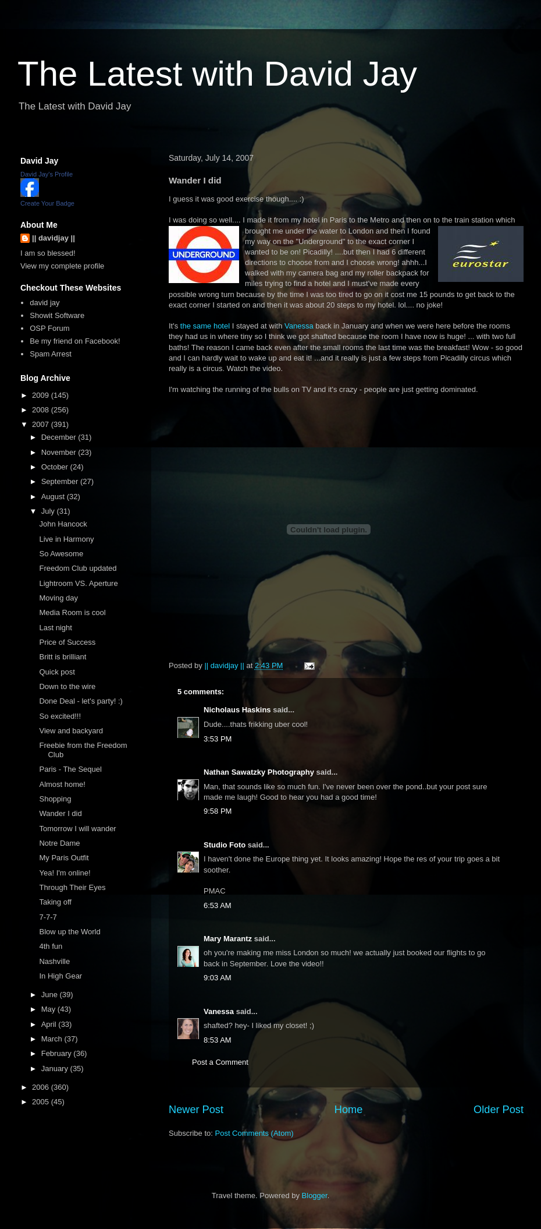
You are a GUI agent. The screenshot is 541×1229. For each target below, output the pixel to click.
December (60, 437)
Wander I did (60, 813)
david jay (44, 302)
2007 (41, 424)
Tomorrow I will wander (77, 828)
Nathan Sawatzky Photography (259, 772)
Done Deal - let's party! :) (80, 701)
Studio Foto (224, 844)
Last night (55, 627)
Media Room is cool (72, 612)
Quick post (56, 672)
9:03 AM (218, 977)
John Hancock (63, 524)
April (50, 1024)
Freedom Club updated (77, 568)
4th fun (50, 946)
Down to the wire (67, 686)
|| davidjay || (53, 238)
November (60, 452)
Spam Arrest (51, 353)
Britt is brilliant (62, 656)
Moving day (58, 598)
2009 (41, 395)
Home (348, 1109)
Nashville (54, 961)
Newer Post (196, 1109)
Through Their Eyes (72, 887)
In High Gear (60, 976)
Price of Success (67, 642)
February (57, 1053)
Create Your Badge (47, 203)
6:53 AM (218, 905)
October (55, 466)
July (49, 511)
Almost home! (62, 784)
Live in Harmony (66, 539)
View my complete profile (62, 266)
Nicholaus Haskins (237, 709)
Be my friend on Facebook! (75, 341)
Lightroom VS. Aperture (78, 583)
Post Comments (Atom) (254, 1133)
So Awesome (61, 553)
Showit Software (57, 315)
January (55, 1068)
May (49, 1009)
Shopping (55, 798)
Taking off (55, 902)
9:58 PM (218, 811)
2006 (41, 1087)
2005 (41, 1101)
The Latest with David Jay (217, 73)
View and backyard (71, 730)
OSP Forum (49, 328)
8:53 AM (218, 1040)
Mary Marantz (228, 938)
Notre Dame (59, 843)
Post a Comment (220, 1062)
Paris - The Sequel (70, 769)
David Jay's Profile (46, 174)
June (50, 994)
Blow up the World (69, 931)
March (53, 1038)
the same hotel (205, 326)
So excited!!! (60, 716)
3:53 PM (218, 738)
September (60, 481)
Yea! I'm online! (64, 872)
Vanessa (299, 326)
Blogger (315, 1195)
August (54, 496)
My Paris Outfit (63, 857)
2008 (41, 409)
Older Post (499, 1109)
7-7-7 (47, 917)
